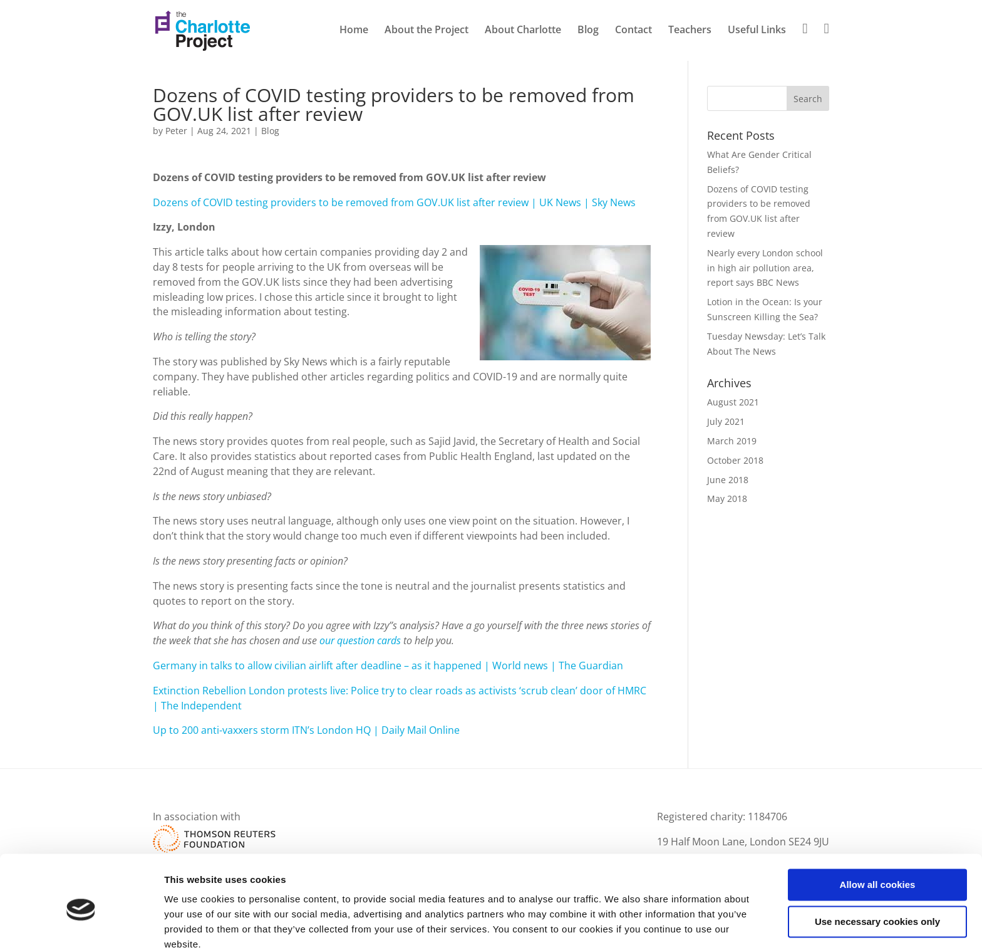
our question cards (360, 640)
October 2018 (735, 460)
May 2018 (727, 498)
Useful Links (757, 30)
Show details (193, 925)
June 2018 (727, 480)
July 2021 (726, 421)
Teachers (689, 30)
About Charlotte (523, 30)
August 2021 (733, 402)
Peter (176, 131)
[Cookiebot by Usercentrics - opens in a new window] (81, 925)
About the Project (426, 30)
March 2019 (732, 441)
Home (353, 30)
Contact (633, 30)
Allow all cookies (878, 831)
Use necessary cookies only (877, 867)
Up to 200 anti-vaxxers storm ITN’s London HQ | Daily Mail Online (306, 730)
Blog (588, 30)
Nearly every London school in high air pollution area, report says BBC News (765, 268)
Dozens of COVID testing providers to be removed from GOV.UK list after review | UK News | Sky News (394, 202)
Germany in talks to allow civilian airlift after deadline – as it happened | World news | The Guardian (388, 665)
